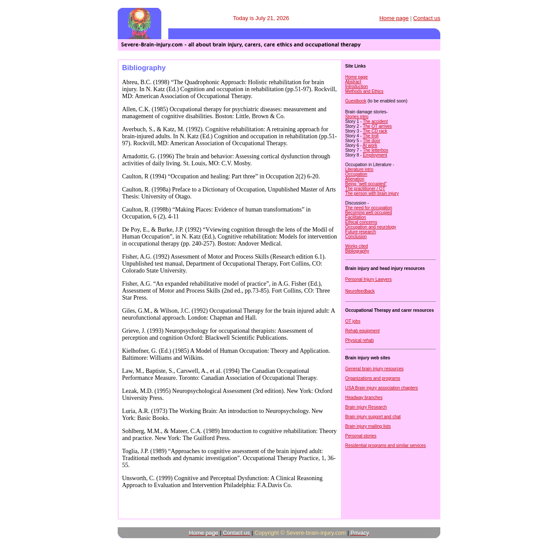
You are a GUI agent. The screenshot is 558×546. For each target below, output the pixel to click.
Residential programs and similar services (385, 445)
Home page (356, 77)
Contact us (426, 18)
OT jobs (353, 321)
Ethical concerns (361, 222)
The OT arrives (377, 126)
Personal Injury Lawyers (368, 279)
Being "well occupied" (366, 183)
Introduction (356, 86)
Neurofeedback (360, 291)
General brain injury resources (374, 368)
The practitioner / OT (365, 188)
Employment (375, 155)
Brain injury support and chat (373, 416)
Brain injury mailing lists (368, 426)
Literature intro (359, 169)
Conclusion (356, 236)
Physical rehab (359, 340)
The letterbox (375, 150)
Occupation (356, 174)
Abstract (353, 81)
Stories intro (356, 116)
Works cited (356, 246)
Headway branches (364, 397)
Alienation (354, 179)
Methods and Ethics (364, 91)
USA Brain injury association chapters (381, 388)
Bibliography (357, 251)
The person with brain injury (372, 193)
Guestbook (355, 101)
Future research (360, 231)
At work (370, 145)
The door (371, 140)
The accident (375, 121)
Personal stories (361, 435)
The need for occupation (368, 207)
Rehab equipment (362, 330)
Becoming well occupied (368, 212)
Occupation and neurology (370, 227)
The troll (370, 135)
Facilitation (355, 217)
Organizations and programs (372, 378)
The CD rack (375, 131)
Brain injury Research (366, 407)
